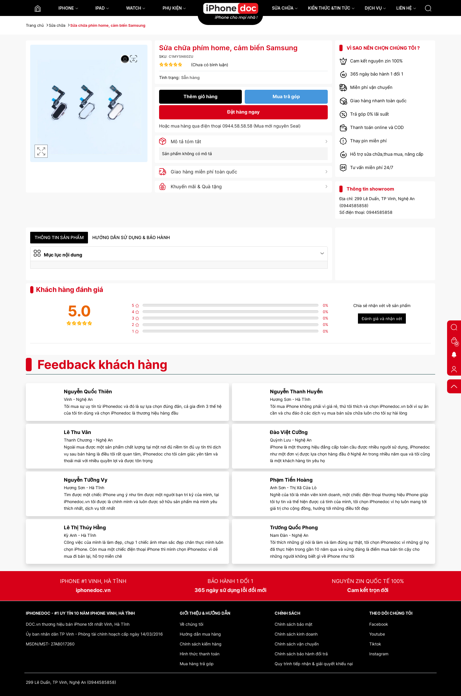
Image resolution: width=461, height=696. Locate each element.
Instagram (378, 653)
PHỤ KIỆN (174, 8)
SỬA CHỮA (285, 8)
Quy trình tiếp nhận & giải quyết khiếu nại (314, 663)
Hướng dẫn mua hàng (200, 634)
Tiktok (375, 643)
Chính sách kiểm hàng (201, 643)
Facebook (378, 624)
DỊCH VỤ (375, 8)
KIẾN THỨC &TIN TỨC (331, 8)
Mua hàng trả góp (197, 663)
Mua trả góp (286, 96)
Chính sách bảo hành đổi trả (301, 653)
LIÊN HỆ (406, 8)
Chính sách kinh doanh (296, 634)
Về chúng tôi (191, 624)
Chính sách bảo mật (293, 624)
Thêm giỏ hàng (200, 96)
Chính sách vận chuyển (297, 643)
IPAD (102, 8)
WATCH (135, 8)
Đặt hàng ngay (243, 112)
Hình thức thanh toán (199, 653)
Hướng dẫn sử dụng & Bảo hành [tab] (131, 237)
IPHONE (68, 8)
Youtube (377, 634)
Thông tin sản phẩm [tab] (59, 237)
